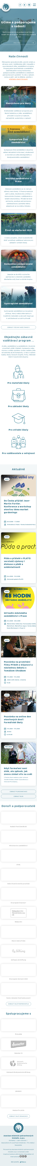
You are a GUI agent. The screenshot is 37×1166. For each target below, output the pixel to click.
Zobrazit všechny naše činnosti (18, 327)
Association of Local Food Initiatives (13, 1143)
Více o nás (24, 43)
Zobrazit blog (18, 796)
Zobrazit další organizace (18, 1116)
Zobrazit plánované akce (18, 791)
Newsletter (18, 1145)
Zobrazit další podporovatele (18, 1004)
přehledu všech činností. (18, 79)
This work (6, 1149)
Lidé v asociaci (21, 1140)
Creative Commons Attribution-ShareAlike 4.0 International (18, 1155)
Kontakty (12, 1140)
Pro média (30, 1143)
